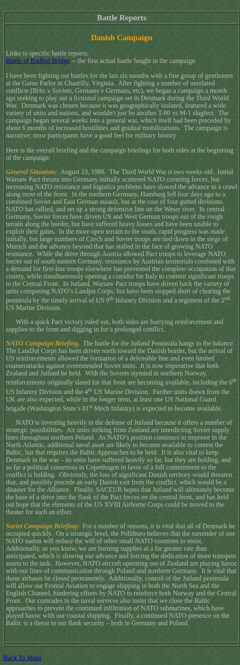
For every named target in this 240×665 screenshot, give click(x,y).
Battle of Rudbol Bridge (38, 60)
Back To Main (22, 657)
